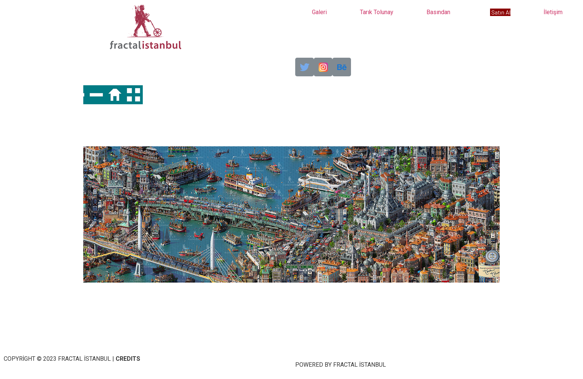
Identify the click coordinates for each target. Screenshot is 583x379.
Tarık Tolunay (376, 12)
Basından (438, 12)
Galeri (319, 12)
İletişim (553, 12)
